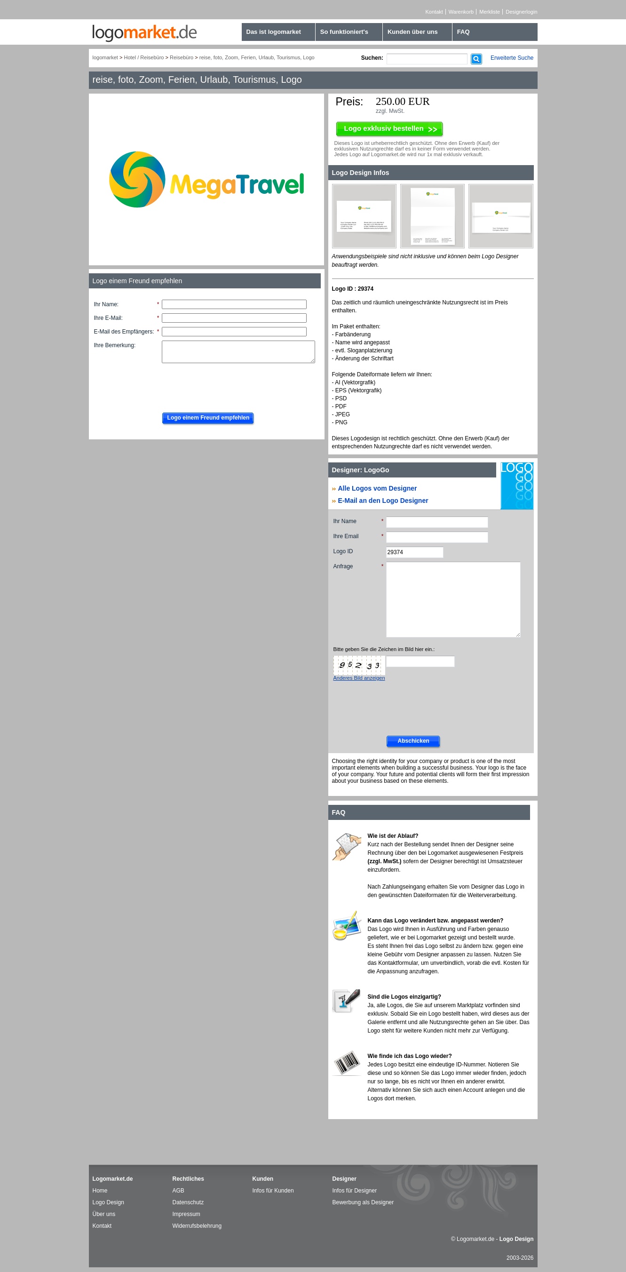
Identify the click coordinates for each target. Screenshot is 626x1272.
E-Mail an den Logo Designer (383, 500)
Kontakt (434, 12)
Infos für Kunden (273, 1190)
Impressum (186, 1214)
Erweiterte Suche (512, 58)
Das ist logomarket (273, 31)
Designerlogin (521, 12)
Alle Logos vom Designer (377, 488)
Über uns (104, 1214)
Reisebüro (181, 57)
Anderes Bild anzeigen (359, 678)
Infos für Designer (355, 1190)
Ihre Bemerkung (114, 345)
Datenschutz (188, 1202)
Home (100, 1190)
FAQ (463, 31)
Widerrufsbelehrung (197, 1226)
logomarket (105, 57)
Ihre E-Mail (107, 318)
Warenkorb (461, 12)
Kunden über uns (413, 31)
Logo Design (108, 1202)
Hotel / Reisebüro (144, 57)
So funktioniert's (344, 31)
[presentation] (228, 385)
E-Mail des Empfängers (123, 331)
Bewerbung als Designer (363, 1202)
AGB (178, 1190)
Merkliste (489, 12)
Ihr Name (105, 304)
